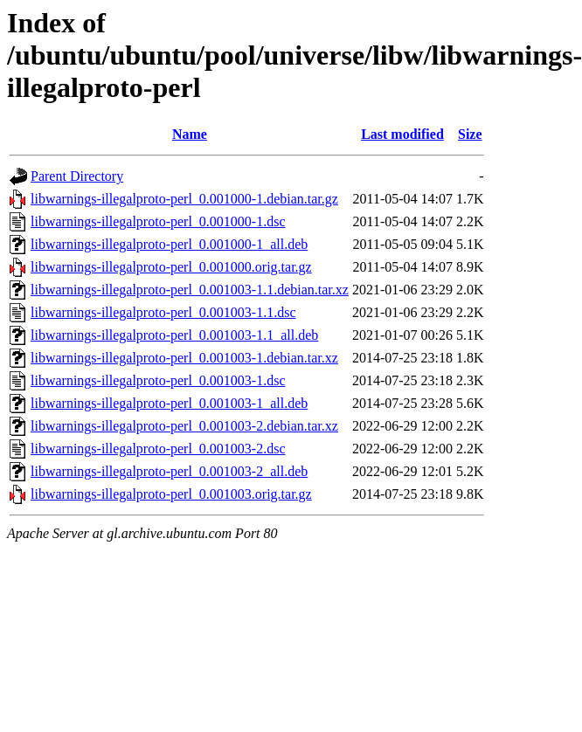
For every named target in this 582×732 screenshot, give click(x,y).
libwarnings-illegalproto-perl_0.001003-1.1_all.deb (174, 335)
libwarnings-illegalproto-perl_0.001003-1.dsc (158, 380)
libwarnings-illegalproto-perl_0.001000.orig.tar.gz (171, 266)
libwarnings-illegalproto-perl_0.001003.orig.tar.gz (171, 494)
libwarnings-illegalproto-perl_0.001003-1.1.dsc (163, 312)
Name (189, 134)
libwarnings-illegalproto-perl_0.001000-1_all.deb (169, 244)
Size (470, 134)
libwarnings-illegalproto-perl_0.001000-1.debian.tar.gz (184, 198)
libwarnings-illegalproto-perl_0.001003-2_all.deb (169, 471)
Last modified (402, 134)
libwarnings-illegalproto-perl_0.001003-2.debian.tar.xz (184, 425)
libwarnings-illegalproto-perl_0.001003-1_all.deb (169, 403)
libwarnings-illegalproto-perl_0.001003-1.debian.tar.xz (184, 357)
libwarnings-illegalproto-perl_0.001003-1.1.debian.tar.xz (190, 289)
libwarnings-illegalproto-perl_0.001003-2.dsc (158, 448)
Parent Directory (77, 176)
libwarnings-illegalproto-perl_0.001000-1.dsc (158, 221)
